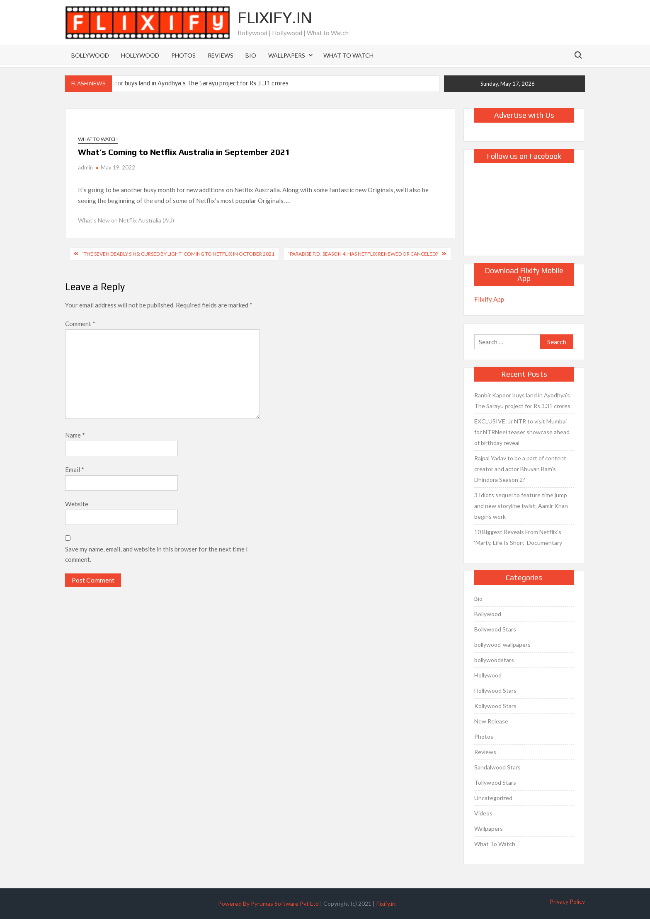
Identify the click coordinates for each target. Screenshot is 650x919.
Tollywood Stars (495, 782)
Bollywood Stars (495, 629)
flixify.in (385, 903)
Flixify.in (275, 17)
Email (74, 469)
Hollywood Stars (495, 690)
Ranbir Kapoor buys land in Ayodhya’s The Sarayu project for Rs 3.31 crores (187, 83)
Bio (250, 55)
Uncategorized (493, 797)
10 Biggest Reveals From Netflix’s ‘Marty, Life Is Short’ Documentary (518, 537)
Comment (80, 323)
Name (75, 435)
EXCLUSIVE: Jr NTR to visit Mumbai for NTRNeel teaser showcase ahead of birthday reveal (522, 432)
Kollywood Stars (495, 705)
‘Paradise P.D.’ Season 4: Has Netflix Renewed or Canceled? (363, 254)
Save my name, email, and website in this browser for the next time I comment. (156, 554)
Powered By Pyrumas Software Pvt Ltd (268, 903)
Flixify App (489, 299)
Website (76, 504)
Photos (183, 55)
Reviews (220, 55)
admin (85, 167)
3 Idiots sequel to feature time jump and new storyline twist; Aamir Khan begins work (521, 505)
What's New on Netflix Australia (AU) (126, 220)
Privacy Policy (567, 901)
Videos (483, 813)
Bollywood (90, 55)
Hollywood (140, 55)
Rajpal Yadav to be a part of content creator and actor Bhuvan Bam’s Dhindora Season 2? (520, 469)
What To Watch (348, 55)
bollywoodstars (494, 659)
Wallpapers (286, 55)
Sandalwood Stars (497, 767)
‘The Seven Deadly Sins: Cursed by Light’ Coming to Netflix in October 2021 (178, 254)
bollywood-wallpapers (502, 644)
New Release (491, 721)
